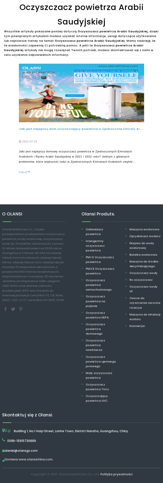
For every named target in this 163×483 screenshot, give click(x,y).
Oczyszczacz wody (143, 273)
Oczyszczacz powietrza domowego (95, 329)
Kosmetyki (137, 326)
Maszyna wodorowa (144, 229)
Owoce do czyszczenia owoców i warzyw (144, 303)
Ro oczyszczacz (141, 280)
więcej (24, 171)
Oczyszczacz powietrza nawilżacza (95, 345)
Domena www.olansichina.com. (29, 460)
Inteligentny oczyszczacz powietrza (95, 245)
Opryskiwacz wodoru (144, 236)
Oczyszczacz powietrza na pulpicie (95, 301)
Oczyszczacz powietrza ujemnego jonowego (101, 361)
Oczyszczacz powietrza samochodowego (99, 285)
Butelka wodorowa (143, 255)
